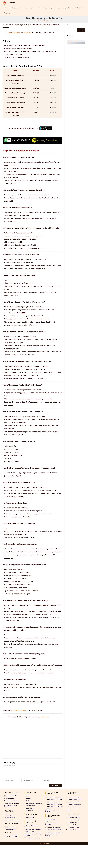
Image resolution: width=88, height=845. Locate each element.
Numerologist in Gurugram (75, 807)
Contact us (29, 800)
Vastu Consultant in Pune (53, 802)
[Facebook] (7, 836)
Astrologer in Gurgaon (73, 827)
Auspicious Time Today (11, 820)
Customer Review (30, 805)
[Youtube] (16, 836)
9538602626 (27, 32)
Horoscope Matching (10, 829)
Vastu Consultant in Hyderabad (55, 799)
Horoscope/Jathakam (11, 827)
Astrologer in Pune (72, 822)
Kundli (75, 43)
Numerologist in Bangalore (74, 797)
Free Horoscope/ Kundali (11, 800)
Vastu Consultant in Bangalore (55, 797)
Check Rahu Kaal (9, 798)
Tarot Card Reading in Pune (54, 827)
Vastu (75, 41)
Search (81, 30)
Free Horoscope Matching (12, 803)
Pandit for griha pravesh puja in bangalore (33, 834)
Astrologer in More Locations (75, 830)
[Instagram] (9, 836)
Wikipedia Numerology (19, 710)
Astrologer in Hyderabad (74, 820)
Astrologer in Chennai (73, 825)
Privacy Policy (30, 808)
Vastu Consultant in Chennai (54, 804)
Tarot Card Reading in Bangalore (51, 820)
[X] (5, 836)
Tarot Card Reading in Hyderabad (51, 823)
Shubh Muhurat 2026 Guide (12, 795)
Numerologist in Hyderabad (75, 799)
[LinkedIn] (11, 836)
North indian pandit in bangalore (31, 826)
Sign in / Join (78, 8)
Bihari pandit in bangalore (33, 832)
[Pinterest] (13, 836)
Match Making (81, 43)
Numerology (81, 41)
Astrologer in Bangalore (74, 817)
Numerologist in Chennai (74, 804)
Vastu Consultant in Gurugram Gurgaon (54, 807)
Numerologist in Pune (73, 802)
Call (9, 32)
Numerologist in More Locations (72, 809)
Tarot (70, 43)
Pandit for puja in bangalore (33, 829)
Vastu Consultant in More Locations (52, 810)
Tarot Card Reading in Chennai (55, 829)
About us (28, 795)
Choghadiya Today (10, 817)
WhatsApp (16, 32)
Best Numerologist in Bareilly (45, 20)
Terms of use (29, 810)
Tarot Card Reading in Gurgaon (55, 832)
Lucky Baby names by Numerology (10, 805)
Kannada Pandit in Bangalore (34, 838)
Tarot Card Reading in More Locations (53, 834)
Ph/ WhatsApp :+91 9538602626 (34, 803)
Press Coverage (30, 817)
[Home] (36, 20)
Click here (45, 717)
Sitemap (28, 798)
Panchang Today (9, 815)
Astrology (70, 41)
